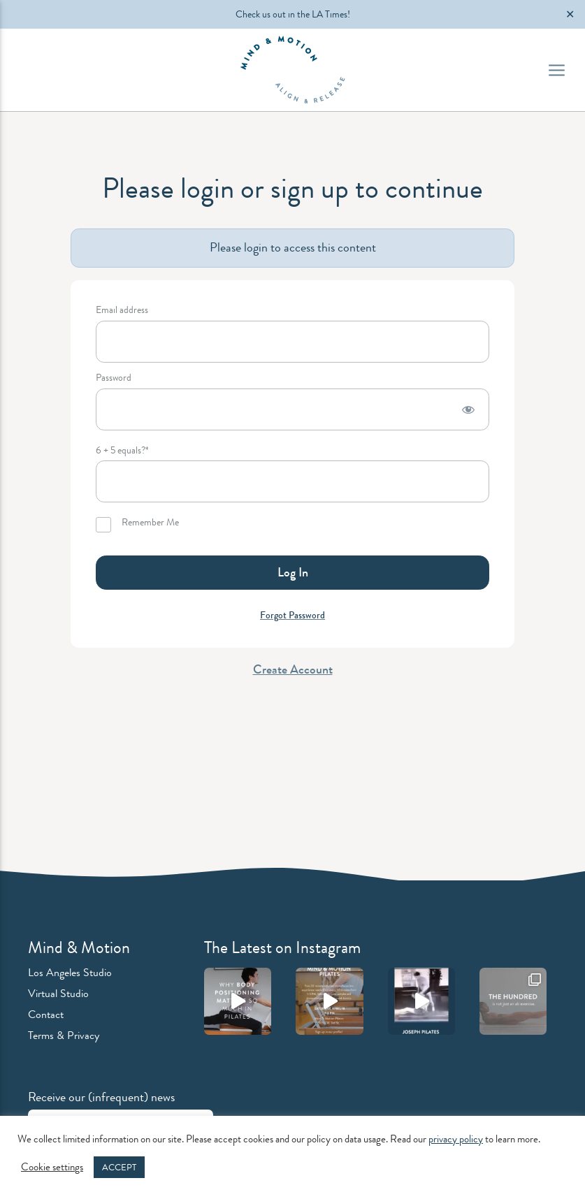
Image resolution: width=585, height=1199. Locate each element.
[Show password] (468, 409)
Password (113, 378)
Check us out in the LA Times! (293, 14)
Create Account (293, 669)
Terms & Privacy (63, 1035)
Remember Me (137, 524)
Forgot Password (292, 615)
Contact (46, 1014)
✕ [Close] (570, 14)
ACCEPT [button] (119, 1167)
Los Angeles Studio (70, 972)
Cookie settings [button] (52, 1167)
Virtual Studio (58, 993)
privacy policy (455, 1139)
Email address (122, 310)
